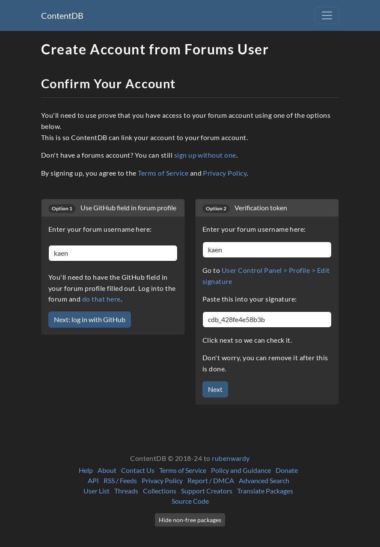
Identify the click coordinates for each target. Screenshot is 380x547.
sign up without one (205, 155)
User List (96, 491)
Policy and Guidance (241, 470)
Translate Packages (265, 491)
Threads (126, 491)
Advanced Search (264, 480)
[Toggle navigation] (327, 15)
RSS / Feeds (120, 480)
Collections (159, 491)
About (107, 470)
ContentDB (62, 15)
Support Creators (206, 491)
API (93, 480)
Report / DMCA (210, 480)
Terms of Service (163, 173)
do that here (101, 299)
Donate (287, 470)
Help (86, 470)
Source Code (190, 501)
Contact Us (137, 470)
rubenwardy (231, 458)
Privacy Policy (224, 173)
